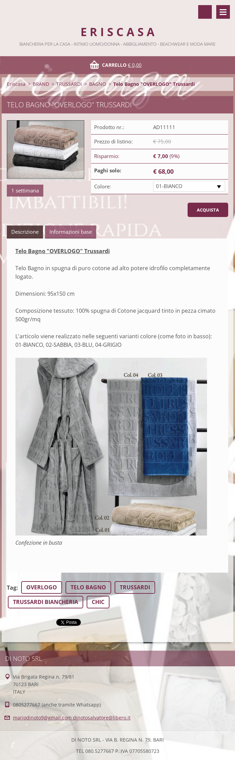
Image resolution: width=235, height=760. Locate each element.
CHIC (98, 602)
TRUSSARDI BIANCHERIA (45, 602)
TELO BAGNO (88, 587)
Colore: (102, 186)
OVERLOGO (41, 587)
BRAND (41, 84)
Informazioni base (70, 231)
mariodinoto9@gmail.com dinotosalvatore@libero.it (72, 717)
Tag (11, 587)
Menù (223, 12)
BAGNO (97, 84)
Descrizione (25, 231)
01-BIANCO (169, 186)
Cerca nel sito (205, 12)
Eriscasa (16, 84)
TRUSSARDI (69, 84)
